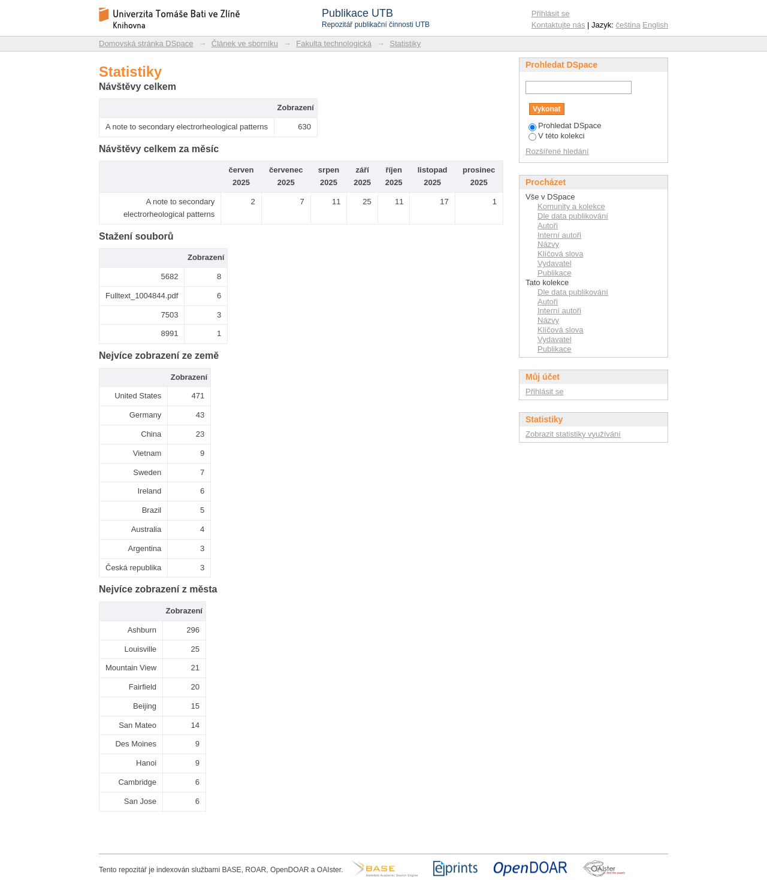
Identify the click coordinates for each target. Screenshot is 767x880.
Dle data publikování (572, 215)
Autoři (547, 225)
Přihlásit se (551, 13)
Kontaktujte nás (558, 24)
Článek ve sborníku (245, 43)
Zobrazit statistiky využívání (573, 434)
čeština (628, 24)
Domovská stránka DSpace (146, 43)
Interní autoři (559, 235)
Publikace (554, 272)
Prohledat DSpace (565, 125)
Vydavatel (554, 263)
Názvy (548, 244)
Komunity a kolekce (571, 206)
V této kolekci (556, 135)
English (655, 24)
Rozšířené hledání (557, 151)
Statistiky (405, 43)
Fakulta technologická (334, 43)
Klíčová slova (560, 253)
